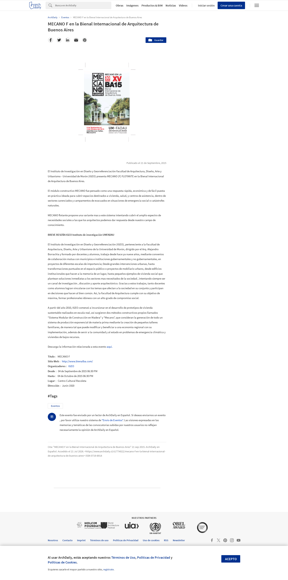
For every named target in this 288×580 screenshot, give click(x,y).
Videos (183, 5)
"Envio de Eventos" (112, 420)
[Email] (76, 40)
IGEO (71, 366)
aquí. (110, 346)
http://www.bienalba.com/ (77, 361)
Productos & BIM (152, 5)
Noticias (171, 5)
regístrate (108, 569)
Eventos (55, 406)
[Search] (83, 5)
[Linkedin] (67, 40)
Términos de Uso (123, 557)
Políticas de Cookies (62, 562)
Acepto (231, 559)
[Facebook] (50, 40)
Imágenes (132, 5)
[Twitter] (59, 40)
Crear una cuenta (231, 5)
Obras (119, 5)
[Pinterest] (84, 40)
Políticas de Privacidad (153, 557)
